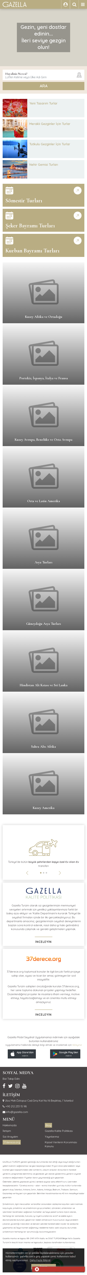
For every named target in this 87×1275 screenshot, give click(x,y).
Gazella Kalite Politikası (59, 1131)
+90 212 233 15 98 (16, 1106)
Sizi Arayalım (10, 1136)
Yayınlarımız (52, 1136)
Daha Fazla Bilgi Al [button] (40, 1260)
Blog (48, 1125)
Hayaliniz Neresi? (16, 74)
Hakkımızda (10, 1125)
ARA (43, 85)
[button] (40, 873)
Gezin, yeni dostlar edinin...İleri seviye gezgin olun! (44, 37)
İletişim (7, 1131)
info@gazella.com (16, 1112)
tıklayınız (77, 1044)
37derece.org (11, 1142)
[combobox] (43, 75)
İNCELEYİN (43, 942)
